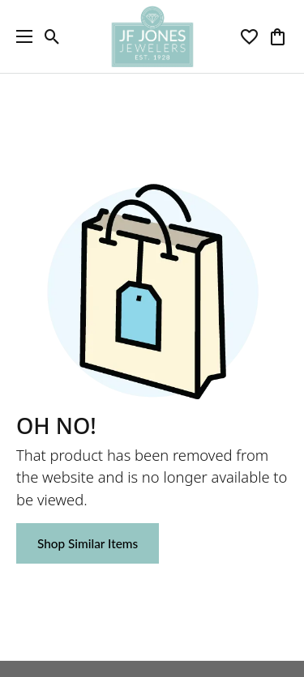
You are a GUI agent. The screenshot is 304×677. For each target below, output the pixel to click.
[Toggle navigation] (20, 36)
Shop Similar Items (87, 543)
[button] (52, 36)
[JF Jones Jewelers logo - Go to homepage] (152, 36)
